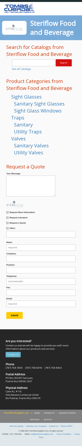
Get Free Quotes (16, 426)
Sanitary (23, 124)
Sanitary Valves (31, 145)
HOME (37, 413)
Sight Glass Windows (38, 110)
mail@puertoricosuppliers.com (42, 434)
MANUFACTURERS (67, 413)
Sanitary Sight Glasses (39, 103)
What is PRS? (66, 426)
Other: (11, 228)
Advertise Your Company (36, 426)
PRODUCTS (49, 413)
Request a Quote (16, 223)
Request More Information (20, 212)
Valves (18, 138)
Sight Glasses (26, 96)
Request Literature (17, 217)
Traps (17, 117)
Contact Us (13, 354)
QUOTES (48, 420)
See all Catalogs (21, 69)
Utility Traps (28, 131)
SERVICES (35, 420)
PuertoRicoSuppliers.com (16, 413)
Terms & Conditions (64, 434)
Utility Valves (28, 152)
